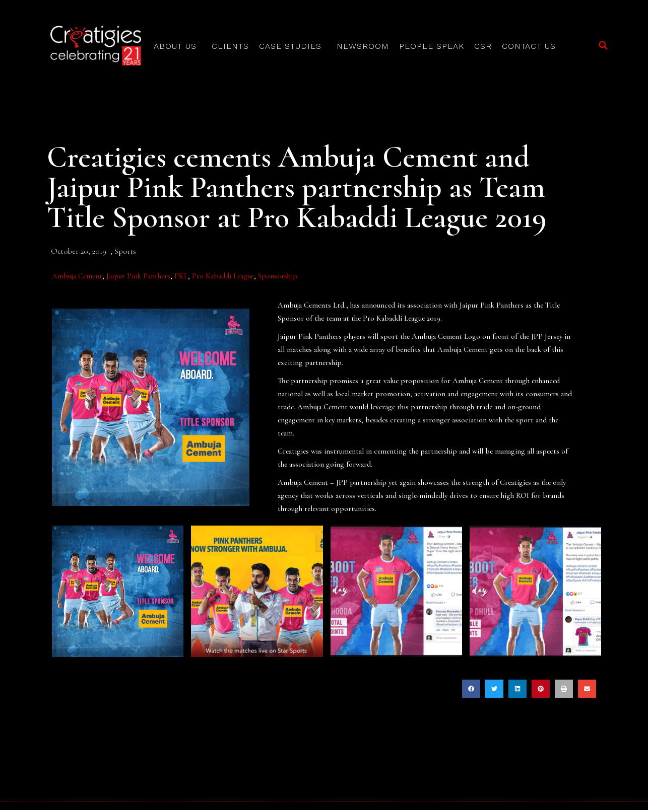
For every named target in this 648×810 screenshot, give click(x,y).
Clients (230, 46)
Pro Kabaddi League (223, 275)
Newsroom (363, 46)
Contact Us (529, 46)
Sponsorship (277, 275)
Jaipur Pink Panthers (138, 275)
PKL (181, 275)
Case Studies (293, 46)
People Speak (431, 46)
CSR (483, 46)
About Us (178, 46)
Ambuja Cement (77, 275)
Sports (125, 251)
